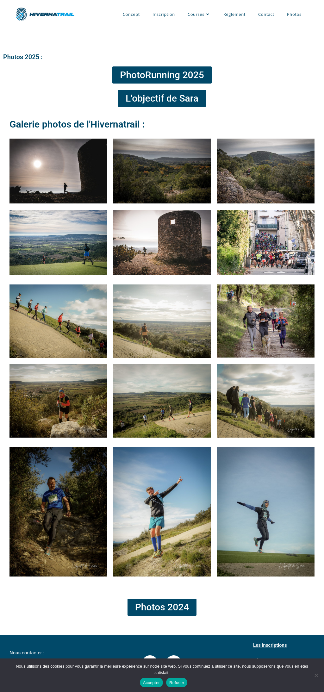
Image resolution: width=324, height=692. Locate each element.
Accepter (151, 682)
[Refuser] (316, 675)
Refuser (176, 682)
